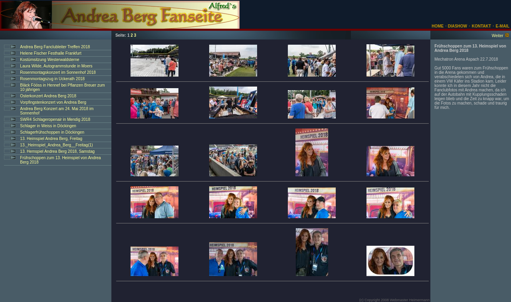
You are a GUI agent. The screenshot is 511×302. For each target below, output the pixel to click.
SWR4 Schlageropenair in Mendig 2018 (55, 119)
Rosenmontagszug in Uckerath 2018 (52, 79)
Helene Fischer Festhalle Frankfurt (50, 53)
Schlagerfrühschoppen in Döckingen (52, 132)
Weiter (497, 36)
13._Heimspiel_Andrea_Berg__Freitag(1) (56, 145)
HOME (438, 26)
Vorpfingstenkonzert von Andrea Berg (53, 102)
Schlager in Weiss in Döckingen (48, 126)
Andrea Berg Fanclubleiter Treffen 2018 (55, 47)
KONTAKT (481, 26)
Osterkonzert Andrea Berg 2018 (48, 96)
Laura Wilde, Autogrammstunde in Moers (56, 66)
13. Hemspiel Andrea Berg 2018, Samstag (57, 151)
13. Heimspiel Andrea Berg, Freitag (51, 138)
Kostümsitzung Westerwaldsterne (49, 59)
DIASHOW (457, 26)
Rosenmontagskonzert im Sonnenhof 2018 (58, 72)
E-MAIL (502, 26)
